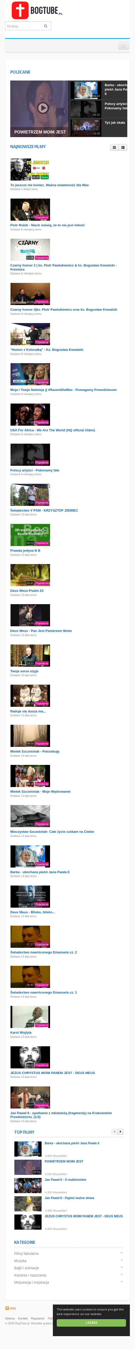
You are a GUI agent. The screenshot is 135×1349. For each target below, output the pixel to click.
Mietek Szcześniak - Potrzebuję (34, 751)
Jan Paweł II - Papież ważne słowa (69, 1198)
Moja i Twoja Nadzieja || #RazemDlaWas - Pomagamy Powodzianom (63, 390)
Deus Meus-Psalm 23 (26, 591)
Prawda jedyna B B (25, 550)
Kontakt (22, 1318)
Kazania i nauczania (30, 1275)
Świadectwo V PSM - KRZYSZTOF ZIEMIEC (44, 510)
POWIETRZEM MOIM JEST (40, 132)
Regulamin (38, 1318)
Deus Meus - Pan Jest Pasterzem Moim (41, 631)
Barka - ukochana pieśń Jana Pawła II (118, 89)
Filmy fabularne (26, 1254)
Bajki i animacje (26, 1268)
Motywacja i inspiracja (31, 1282)
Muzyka (20, 1261)
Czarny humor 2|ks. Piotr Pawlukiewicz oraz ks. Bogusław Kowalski (63, 309)
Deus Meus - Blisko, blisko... (32, 912)
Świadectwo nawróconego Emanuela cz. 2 (43, 952)
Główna (10, 1318)
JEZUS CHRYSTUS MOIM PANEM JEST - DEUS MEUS (52, 1073)
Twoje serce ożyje (24, 671)
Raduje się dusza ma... (28, 711)
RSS (10, 1308)
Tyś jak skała (115, 122)
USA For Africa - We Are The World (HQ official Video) (52, 430)
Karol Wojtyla (21, 1032)
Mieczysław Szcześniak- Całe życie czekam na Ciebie (52, 832)
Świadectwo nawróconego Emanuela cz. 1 (43, 992)
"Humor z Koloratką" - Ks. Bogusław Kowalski (46, 350)
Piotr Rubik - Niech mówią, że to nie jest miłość (47, 225)
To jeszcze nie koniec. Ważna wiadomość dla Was (49, 185)
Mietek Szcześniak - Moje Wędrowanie (40, 791)
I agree (91, 1322)
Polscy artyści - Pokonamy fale (117, 106)
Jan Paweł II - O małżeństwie (65, 1180)
